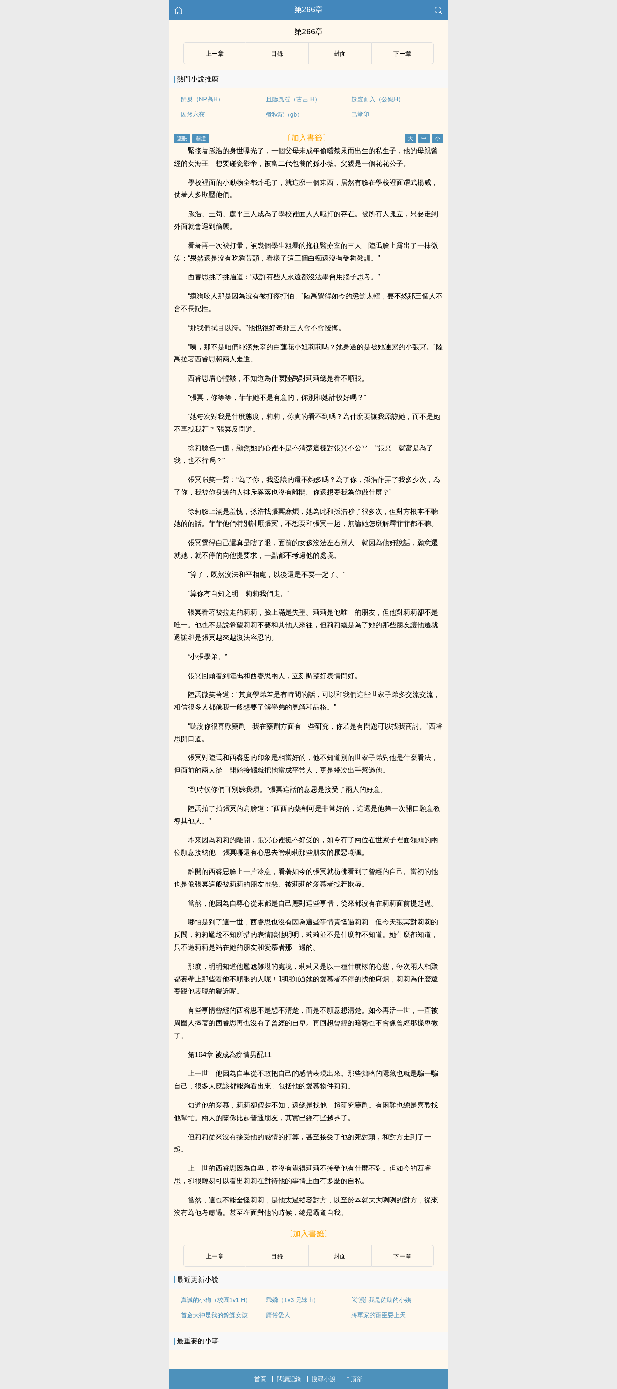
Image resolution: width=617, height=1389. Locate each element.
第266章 (308, 9)
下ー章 (402, 1256)
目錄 (277, 1256)
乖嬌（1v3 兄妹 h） (292, 1299)
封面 (340, 1256)
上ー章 (215, 1256)
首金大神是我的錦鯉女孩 (214, 1315)
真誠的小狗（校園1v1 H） (216, 1299)
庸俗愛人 (278, 1315)
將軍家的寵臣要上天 (378, 1315)
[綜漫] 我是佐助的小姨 (381, 1299)
